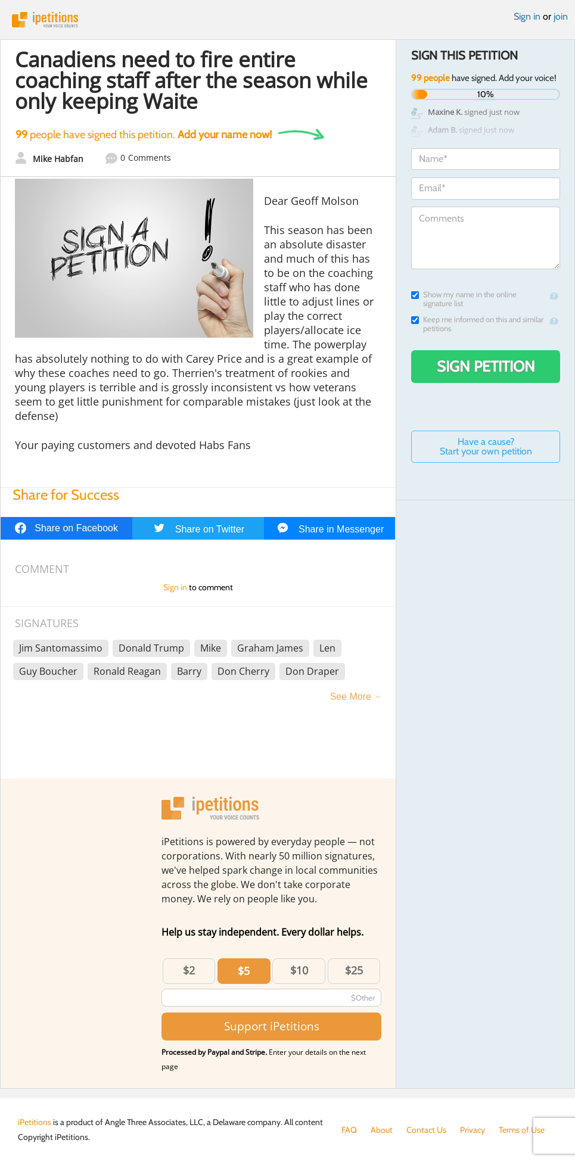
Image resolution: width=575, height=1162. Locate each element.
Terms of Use (522, 1129)
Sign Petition (486, 366)
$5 (244, 971)
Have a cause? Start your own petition (486, 446)
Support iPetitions (271, 1026)
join (561, 16)
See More (350, 696)
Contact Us (426, 1129)
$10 (299, 970)
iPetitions (287, 19)
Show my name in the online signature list (464, 299)
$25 (354, 970)
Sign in (527, 16)
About (382, 1129)
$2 (189, 970)
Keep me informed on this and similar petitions (477, 324)
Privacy (472, 1129)
